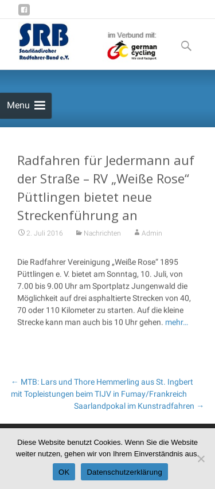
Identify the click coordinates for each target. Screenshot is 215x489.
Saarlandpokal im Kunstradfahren (139, 405)
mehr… (175, 323)
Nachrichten (102, 235)
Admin (152, 235)
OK (63, 472)
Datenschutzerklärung (124, 472)
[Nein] (200, 458)
